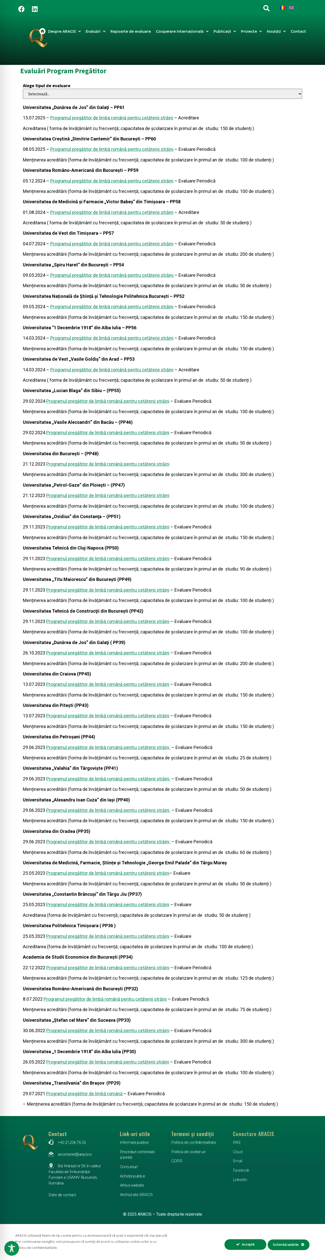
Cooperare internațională (182, 31)
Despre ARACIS (64, 31)
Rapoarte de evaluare (130, 31)
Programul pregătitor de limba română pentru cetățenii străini (111, 117)
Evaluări (95, 31)
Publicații (225, 31)
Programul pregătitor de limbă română (84, 1093)
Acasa (42, 31)
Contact (298, 31)
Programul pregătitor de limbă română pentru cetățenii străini (111, 149)
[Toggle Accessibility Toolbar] (12, 1248)
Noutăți (276, 31)
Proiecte (251, 31)
